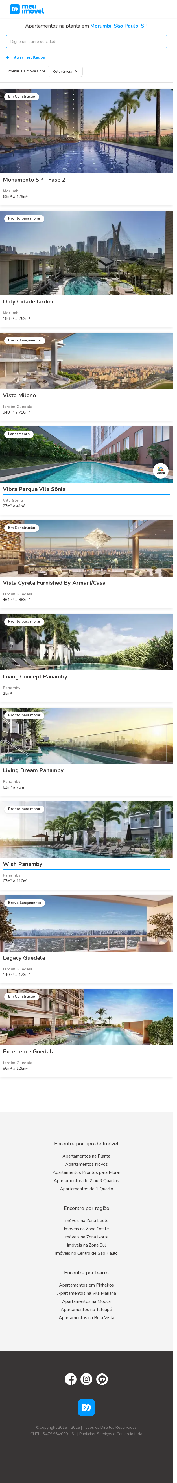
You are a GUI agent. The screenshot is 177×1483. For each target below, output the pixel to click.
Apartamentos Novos (86, 1164)
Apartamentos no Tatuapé (86, 1309)
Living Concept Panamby (35, 676)
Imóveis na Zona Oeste (86, 1229)
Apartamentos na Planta (86, 1156)
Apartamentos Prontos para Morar (86, 1172)
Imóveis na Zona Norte (86, 1237)
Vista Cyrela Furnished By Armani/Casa (54, 583)
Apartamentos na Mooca (86, 1301)
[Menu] (165, 9)
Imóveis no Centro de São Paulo (86, 1253)
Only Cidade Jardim (28, 301)
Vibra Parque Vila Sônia (34, 489)
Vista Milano (19, 395)
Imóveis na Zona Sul (86, 1245)
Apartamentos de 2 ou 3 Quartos (86, 1181)
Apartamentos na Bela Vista (86, 1318)
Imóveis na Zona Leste (86, 1221)
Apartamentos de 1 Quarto (86, 1189)
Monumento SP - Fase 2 (34, 180)
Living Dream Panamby (33, 770)
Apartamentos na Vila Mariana (86, 1293)
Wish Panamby (23, 864)
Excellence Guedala (29, 1051)
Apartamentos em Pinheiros (86, 1285)
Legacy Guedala (24, 958)
